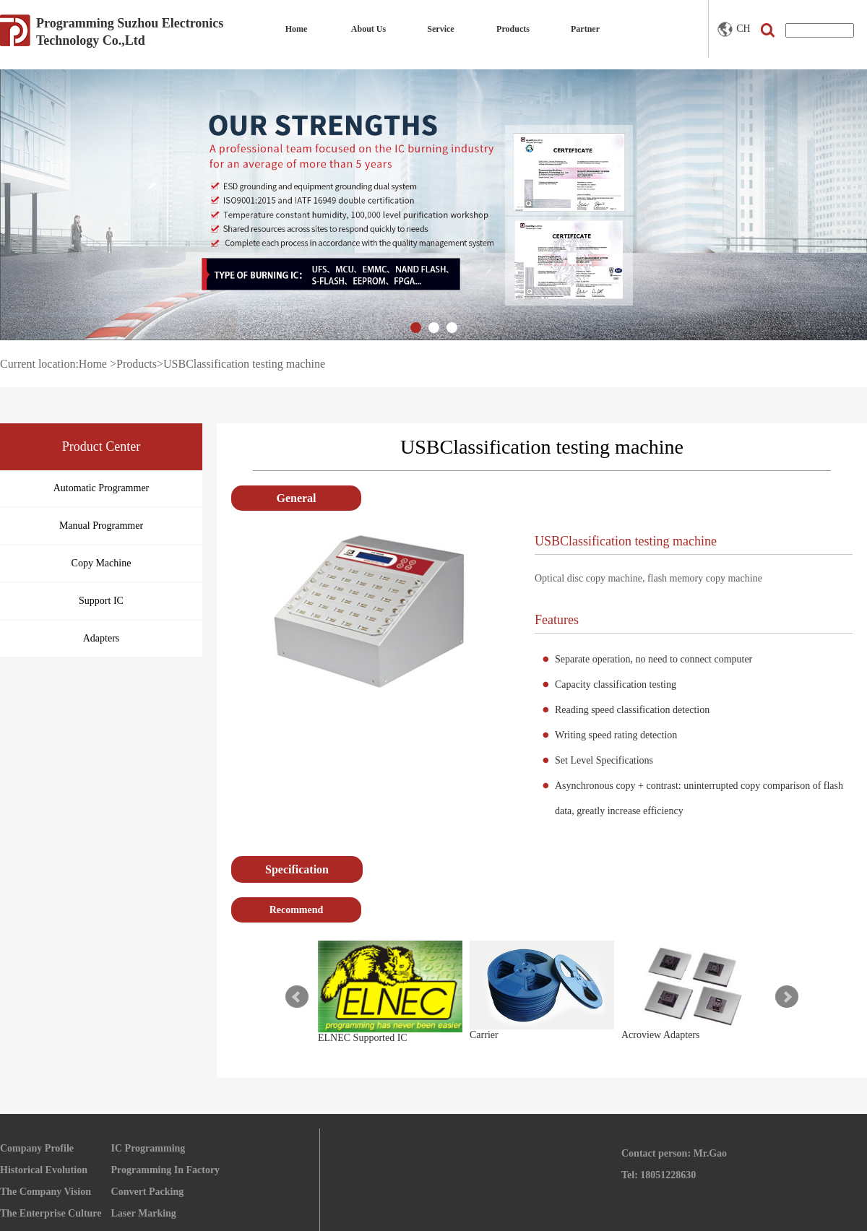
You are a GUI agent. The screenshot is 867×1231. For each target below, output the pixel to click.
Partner (585, 29)
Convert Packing (147, 1191)
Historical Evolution (43, 1170)
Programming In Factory (165, 1170)
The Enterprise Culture (51, 1213)
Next (786, 996)
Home (296, 29)
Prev (297, 996)
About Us (368, 29)
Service (440, 29)
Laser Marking (143, 1213)
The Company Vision (45, 1191)
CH (733, 29)
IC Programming (148, 1148)
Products (513, 29)
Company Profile (37, 1148)
